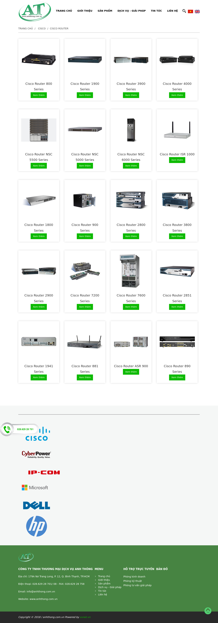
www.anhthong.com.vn (44, 599)
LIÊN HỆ (172, 10)
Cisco (42, 28)
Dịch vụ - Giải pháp (110, 587)
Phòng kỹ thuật (132, 581)
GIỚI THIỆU (84, 10)
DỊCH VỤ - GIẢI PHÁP (132, 10)
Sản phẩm (104, 583)
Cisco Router (59, 28)
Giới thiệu (104, 580)
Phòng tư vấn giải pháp (137, 585)
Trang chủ (25, 28)
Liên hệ (102, 594)
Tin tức (102, 590)
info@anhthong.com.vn (41, 591)
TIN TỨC (156, 10)
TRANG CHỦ (64, 10)
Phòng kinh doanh (134, 576)
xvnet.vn (85, 617)
